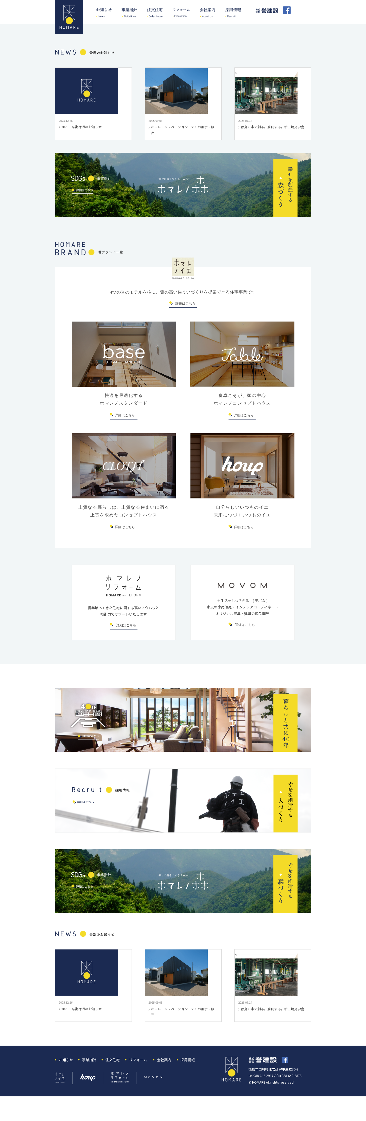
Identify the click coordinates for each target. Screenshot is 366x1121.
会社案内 (164, 1081)
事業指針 (89, 1081)
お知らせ (66, 1081)
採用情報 (188, 1081)
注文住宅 (112, 1081)
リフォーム (138, 1081)
